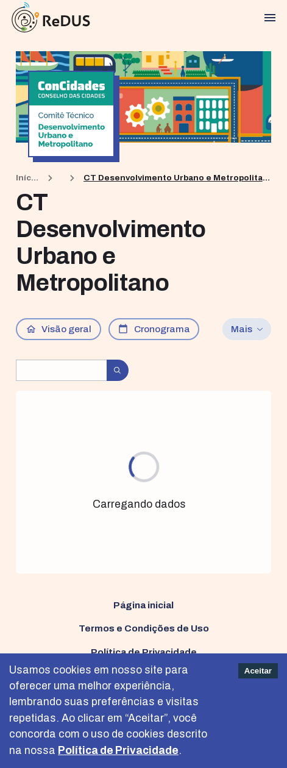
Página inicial (143, 605)
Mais (247, 329)
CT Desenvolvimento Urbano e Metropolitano (177, 177)
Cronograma (154, 329)
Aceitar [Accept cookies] (258, 670)
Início (27, 177)
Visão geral (59, 329)
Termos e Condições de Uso (144, 628)
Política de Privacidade (144, 652)
